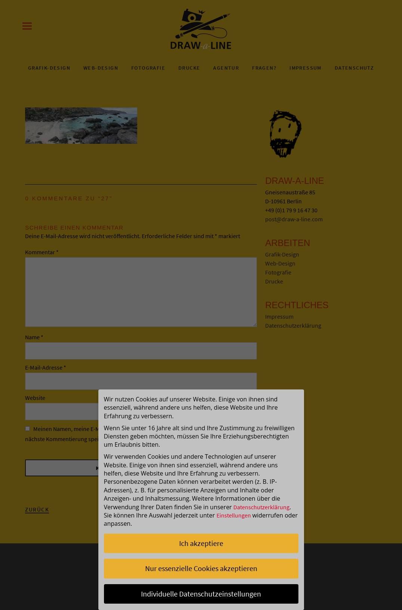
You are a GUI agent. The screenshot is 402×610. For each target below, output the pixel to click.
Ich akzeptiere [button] (201, 543)
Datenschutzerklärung (261, 507)
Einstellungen (234, 515)
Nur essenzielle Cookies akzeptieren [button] (201, 568)
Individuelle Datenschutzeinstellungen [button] (201, 593)
